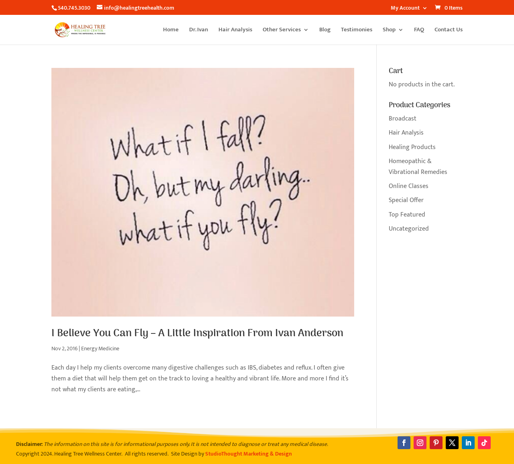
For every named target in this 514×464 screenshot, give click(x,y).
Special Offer (406, 200)
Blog (324, 31)
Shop (389, 31)
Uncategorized (409, 228)
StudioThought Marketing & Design (248, 453)
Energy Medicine (100, 348)
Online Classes (408, 186)
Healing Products (412, 147)
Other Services (282, 31)
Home (171, 31)
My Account (405, 8)
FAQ (419, 31)
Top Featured (407, 214)
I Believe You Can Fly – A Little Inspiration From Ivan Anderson (197, 333)
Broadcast (402, 118)
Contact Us (448, 31)
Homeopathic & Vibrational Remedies (418, 167)
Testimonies (356, 31)
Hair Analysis (235, 31)
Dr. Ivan (198, 31)
